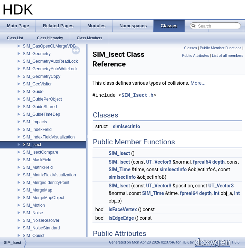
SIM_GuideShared (40, 106)
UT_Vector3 (158, 162)
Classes (190, 48)
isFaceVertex (123, 209)
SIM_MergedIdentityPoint (46, 182)
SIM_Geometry (37, 53)
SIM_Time (119, 169)
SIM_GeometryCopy (41, 76)
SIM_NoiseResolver (41, 220)
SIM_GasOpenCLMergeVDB (49, 46)
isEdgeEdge (121, 218)
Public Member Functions (221, 48)
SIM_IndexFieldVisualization (49, 137)
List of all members (227, 55)
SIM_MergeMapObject (43, 197)
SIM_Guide (33, 91)
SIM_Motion (34, 205)
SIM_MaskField (37, 159)
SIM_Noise (33, 212)
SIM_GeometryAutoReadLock (50, 61)
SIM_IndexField (37, 129)
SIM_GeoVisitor (37, 84)
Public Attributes (195, 55)
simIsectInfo (126, 126)
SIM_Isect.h (137, 95)
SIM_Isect (32, 144)
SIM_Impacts (35, 122)
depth (218, 162)
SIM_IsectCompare (40, 152)
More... (197, 83)
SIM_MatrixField (38, 167)
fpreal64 (202, 162)
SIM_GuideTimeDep (41, 114)
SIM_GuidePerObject (42, 99)
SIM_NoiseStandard (41, 228)
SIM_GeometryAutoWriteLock (50, 68)
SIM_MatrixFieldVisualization (49, 175)
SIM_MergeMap (37, 190)
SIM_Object (34, 235)
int (216, 193)
